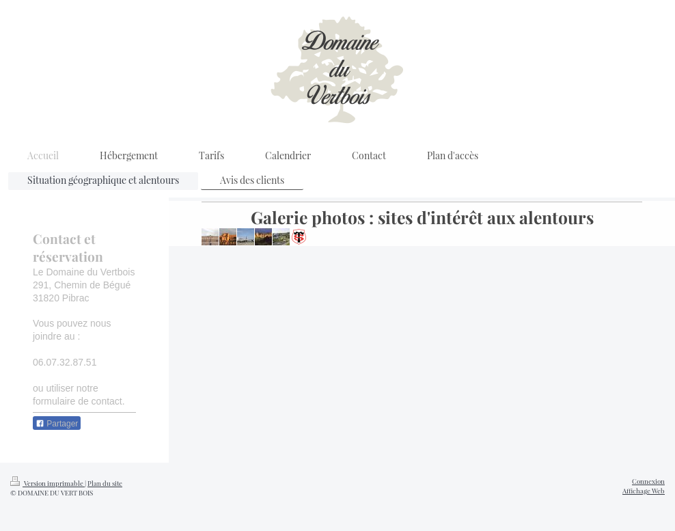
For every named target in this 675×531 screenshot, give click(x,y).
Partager (57, 423)
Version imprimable (47, 482)
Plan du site (104, 482)
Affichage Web (643, 490)
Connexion (648, 480)
